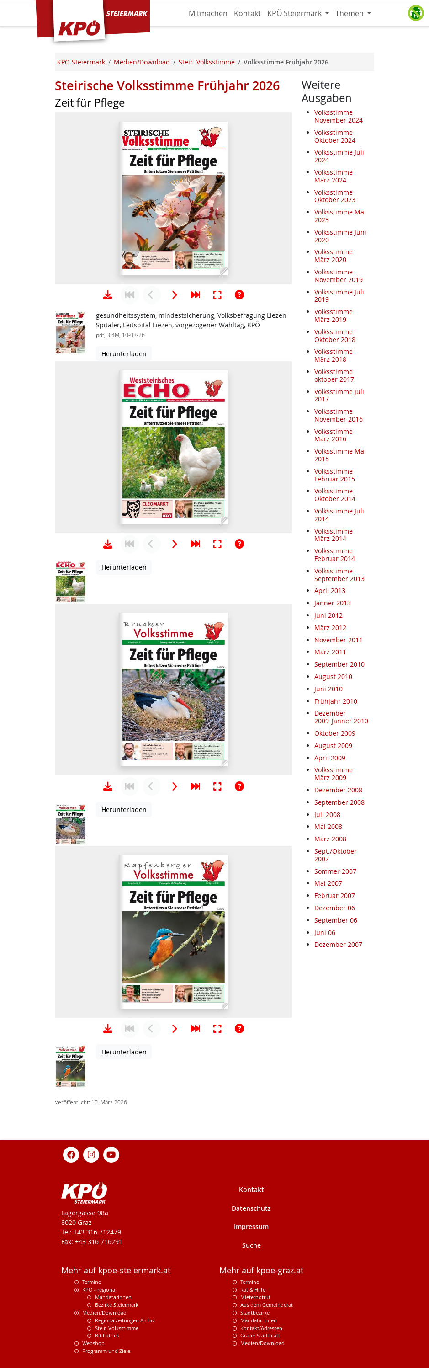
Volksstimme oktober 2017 (334, 375)
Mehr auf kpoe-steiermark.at (115, 1270)
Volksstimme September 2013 (339, 574)
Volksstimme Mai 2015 (340, 455)
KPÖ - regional (99, 1289)
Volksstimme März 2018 (333, 355)
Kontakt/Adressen (261, 1328)
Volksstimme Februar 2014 (334, 554)
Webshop (93, 1343)
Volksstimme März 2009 (333, 773)
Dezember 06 (334, 907)
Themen (350, 13)
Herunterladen (124, 353)
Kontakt (247, 13)
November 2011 (338, 640)
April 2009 (329, 757)
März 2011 (330, 651)
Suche (251, 1245)
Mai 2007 (328, 883)
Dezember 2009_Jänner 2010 (341, 717)
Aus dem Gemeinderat (266, 1304)
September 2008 (339, 802)
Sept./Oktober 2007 (335, 855)
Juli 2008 (327, 814)
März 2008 (330, 838)
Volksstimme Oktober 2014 (334, 494)
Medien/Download (104, 1312)
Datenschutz (251, 1208)
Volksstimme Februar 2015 (334, 475)
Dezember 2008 (338, 790)
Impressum (251, 1226)
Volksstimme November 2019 (338, 275)
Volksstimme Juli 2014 (339, 515)
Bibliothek (107, 1335)
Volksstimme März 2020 (333, 255)
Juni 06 (324, 932)
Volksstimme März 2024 (333, 176)
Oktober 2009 (334, 733)
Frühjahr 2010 (335, 701)
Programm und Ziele (106, 1350)
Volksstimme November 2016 (338, 415)
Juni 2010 (328, 688)
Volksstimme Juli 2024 (339, 156)
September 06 (335, 920)
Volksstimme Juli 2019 (339, 296)
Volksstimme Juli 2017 (339, 395)
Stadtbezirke (255, 1312)
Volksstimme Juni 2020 (340, 236)
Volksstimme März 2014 (333, 535)
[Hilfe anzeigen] (239, 295)
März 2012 (330, 627)
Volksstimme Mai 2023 (340, 216)
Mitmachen (208, 13)
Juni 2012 (328, 615)
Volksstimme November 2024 (338, 116)
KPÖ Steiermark (295, 13)
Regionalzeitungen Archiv (125, 1320)
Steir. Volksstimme (116, 1328)
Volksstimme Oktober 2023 (334, 196)
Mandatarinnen (113, 1296)
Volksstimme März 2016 (333, 435)
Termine (91, 1281)
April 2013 (329, 590)
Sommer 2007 (335, 871)
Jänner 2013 (332, 602)
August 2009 (333, 745)
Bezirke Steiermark (116, 1304)
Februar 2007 (334, 895)
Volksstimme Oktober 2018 (334, 335)
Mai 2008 (328, 826)
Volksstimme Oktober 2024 (334, 136)
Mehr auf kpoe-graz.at (261, 1270)
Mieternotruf (255, 1296)
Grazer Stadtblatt (260, 1335)
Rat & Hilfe (252, 1289)
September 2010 (339, 664)
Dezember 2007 (338, 944)
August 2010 (333, 676)
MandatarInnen (258, 1320)
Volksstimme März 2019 (333, 315)
